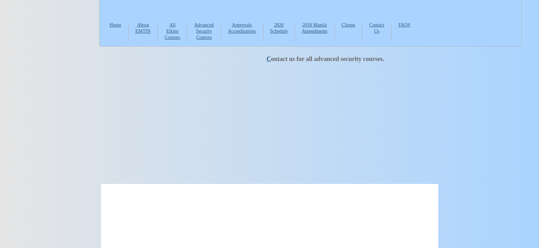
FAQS (404, 25)
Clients (348, 25)
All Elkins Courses (172, 31)
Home (115, 25)
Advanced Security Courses (204, 31)
